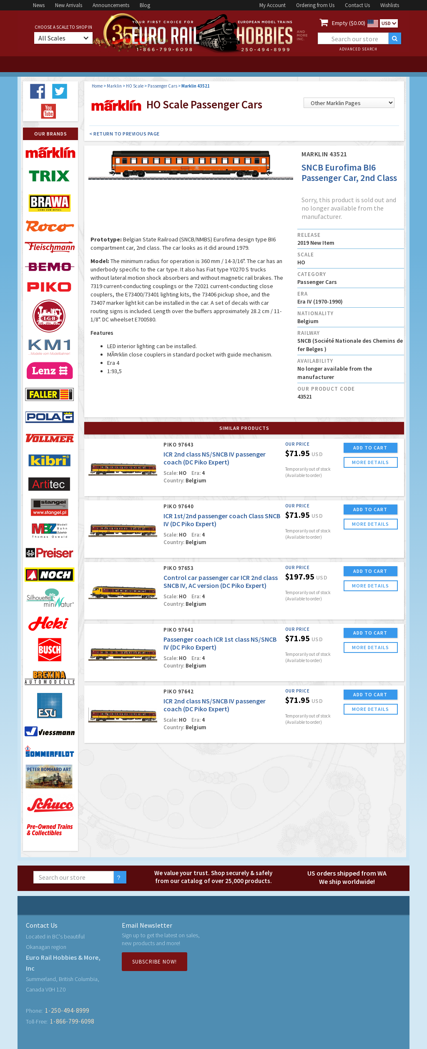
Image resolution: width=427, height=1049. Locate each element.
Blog (145, 5)
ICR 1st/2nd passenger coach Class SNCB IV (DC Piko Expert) (221, 520)
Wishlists (389, 5)
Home (97, 86)
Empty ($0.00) (348, 23)
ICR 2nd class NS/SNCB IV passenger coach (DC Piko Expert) (214, 458)
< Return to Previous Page (124, 133)
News (39, 5)
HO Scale (134, 86)
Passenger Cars (162, 86)
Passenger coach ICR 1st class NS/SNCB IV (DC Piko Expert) (219, 643)
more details (370, 462)
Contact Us (357, 5)
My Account (272, 5)
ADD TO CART (370, 447)
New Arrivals (68, 5)
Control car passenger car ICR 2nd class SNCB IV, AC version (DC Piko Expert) (220, 581)
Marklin (114, 86)
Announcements (111, 5)
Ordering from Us (315, 5)
